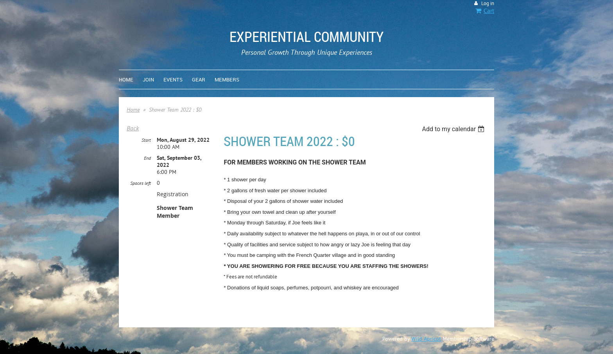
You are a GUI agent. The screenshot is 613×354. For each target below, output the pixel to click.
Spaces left (140, 183)
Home (133, 109)
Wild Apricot (426, 338)
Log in (487, 3)
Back (133, 128)
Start (146, 140)
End (147, 158)
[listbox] (454, 129)
